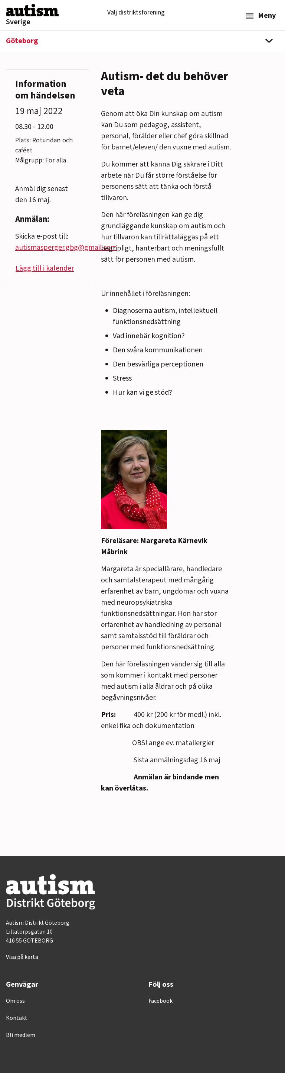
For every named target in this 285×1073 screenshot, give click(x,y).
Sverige (18, 22)
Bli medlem (20, 1035)
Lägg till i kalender (45, 268)
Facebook (160, 1001)
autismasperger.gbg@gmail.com (66, 247)
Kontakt (16, 1018)
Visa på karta (22, 957)
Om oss (15, 1001)
